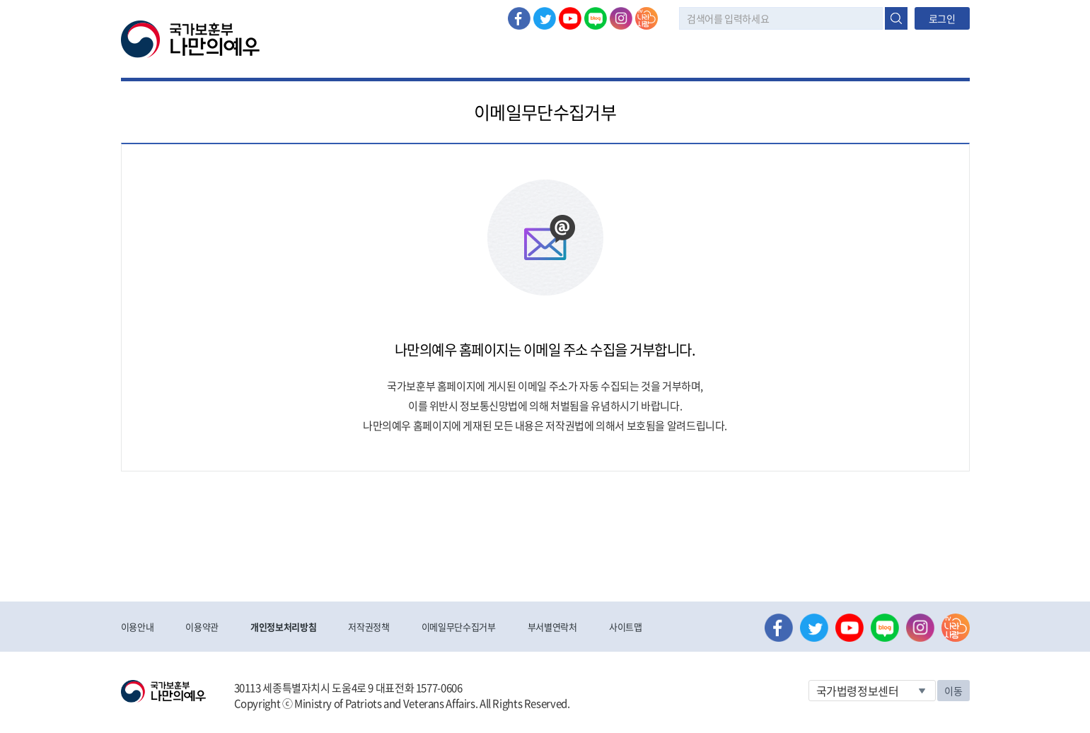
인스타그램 (621, 18)
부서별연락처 (552, 626)
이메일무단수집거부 (459, 626)
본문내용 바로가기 (0, 0)
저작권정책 (368, 626)
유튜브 (570, 18)
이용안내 (137, 626)
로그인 (942, 18)
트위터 (544, 18)
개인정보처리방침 (283, 626)
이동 (953, 691)
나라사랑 (646, 18)
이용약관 (202, 626)
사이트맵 (625, 626)
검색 (896, 18)
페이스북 (519, 18)
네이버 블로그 (595, 18)
